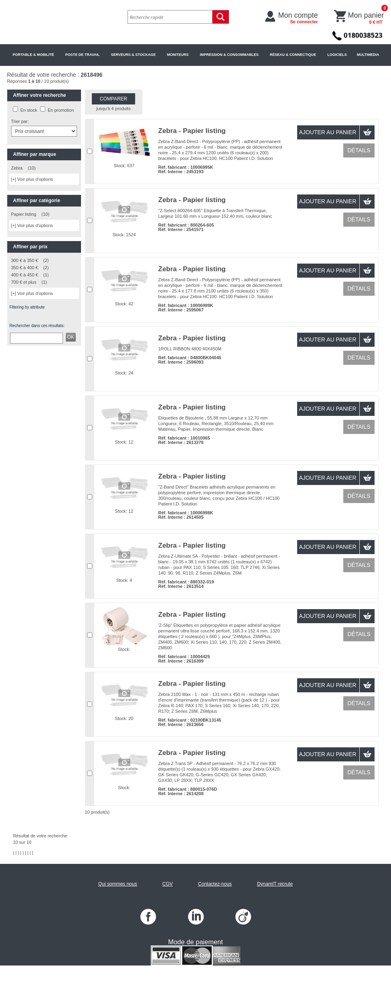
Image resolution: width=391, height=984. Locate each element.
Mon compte (298, 17)
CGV (167, 884)
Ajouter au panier (328, 132)
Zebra (17, 168)
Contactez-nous (215, 884)
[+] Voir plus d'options (32, 179)
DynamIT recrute (275, 884)
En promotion (61, 110)
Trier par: (20, 121)
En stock (28, 110)
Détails (358, 150)
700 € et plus (23, 282)
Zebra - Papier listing (192, 131)
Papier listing (23, 214)
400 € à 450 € (24, 274)
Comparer (113, 99)
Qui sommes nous (117, 884)
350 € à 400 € (24, 267)
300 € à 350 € (24, 260)
